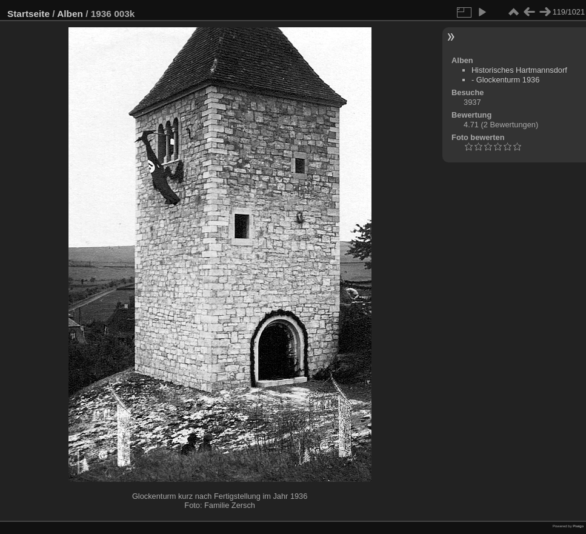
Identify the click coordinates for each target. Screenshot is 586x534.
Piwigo (578, 526)
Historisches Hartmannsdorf (519, 70)
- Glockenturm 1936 (505, 79)
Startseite (28, 13)
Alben (70, 13)
